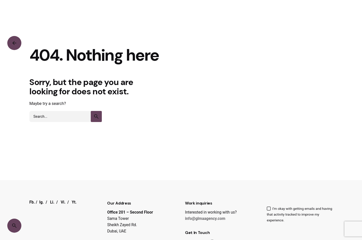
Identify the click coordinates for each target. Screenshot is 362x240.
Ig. (41, 202)
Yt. (74, 202)
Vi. (63, 202)
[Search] (14, 226)
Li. (52, 202)
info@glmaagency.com (205, 218)
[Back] (14, 43)
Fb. (32, 202)
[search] (96, 116)
